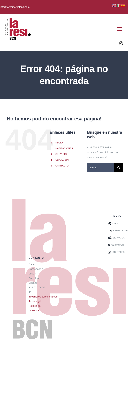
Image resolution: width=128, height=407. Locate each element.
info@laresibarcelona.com (43, 296)
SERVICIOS (61, 154)
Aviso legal (35, 301)
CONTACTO (62, 165)
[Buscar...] (100, 167)
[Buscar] (118, 167)
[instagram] (121, 43)
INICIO (59, 142)
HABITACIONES (64, 148)
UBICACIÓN (62, 159)
